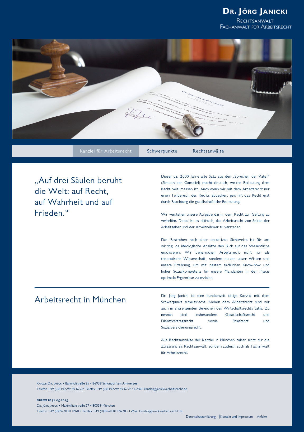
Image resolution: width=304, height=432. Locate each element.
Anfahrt (262, 417)
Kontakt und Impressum (236, 417)
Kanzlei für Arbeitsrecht (106, 151)
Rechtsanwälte (208, 151)
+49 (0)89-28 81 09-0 (64, 411)
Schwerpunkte (162, 151)
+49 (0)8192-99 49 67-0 (65, 389)
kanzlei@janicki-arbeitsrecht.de (165, 389)
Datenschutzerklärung (201, 417)
